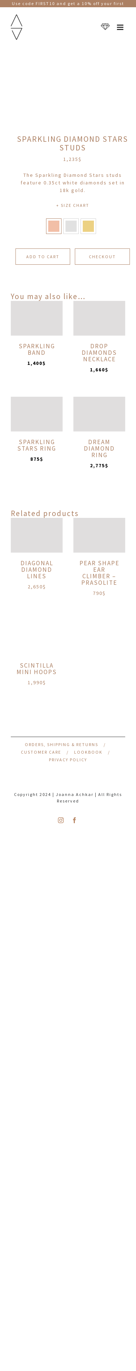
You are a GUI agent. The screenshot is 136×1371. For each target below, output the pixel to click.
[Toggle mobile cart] (105, 27)
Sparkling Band (37, 349)
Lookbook (88, 752)
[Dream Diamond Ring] (99, 414)
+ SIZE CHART (72, 205)
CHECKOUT (102, 256)
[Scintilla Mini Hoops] (37, 637)
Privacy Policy (68, 759)
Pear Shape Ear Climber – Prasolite (99, 573)
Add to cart (42, 256)
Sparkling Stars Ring (36, 445)
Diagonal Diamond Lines (37, 569)
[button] (54, 226)
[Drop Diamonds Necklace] (99, 318)
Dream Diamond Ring (99, 448)
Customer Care (41, 752)
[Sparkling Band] (37, 318)
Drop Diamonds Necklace (99, 352)
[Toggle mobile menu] (121, 27)
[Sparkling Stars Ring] (37, 414)
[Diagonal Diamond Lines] (37, 535)
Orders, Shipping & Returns (61, 744)
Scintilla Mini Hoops (37, 668)
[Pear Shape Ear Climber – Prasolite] (99, 535)
